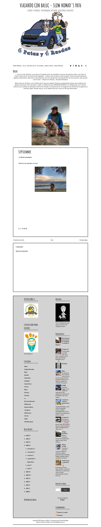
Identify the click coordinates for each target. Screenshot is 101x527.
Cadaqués (27, 381)
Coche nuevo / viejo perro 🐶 (65, 462)
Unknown (60, 515)
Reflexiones (40, 66)
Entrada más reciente (18, 240)
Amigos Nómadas (29, 369)
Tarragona (27, 410)
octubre (29, 455)
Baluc (63, 371)
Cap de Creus (28, 384)
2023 (27, 435)
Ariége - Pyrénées (65, 432)
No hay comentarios (26, 157)
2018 (27, 475)
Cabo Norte (27, 378)
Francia (26, 386)
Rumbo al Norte (49, 66)
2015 (27, 485)
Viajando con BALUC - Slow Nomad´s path (50, 5)
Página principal (17, 66)
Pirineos (26, 392)
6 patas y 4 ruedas (63, 512)
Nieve (26, 389)
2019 (27, 472)
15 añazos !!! (65, 349)
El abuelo (64, 363)
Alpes (25, 366)
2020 (27, 445)
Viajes (26, 419)
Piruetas (26, 395)
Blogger (62, 499)
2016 (27, 482)
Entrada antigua (84, 240)
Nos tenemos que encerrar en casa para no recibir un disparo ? (63, 341)
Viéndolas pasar (28, 421)
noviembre (30, 452)
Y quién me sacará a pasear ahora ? (65, 402)
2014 (27, 488)
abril (28, 468)
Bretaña (26, 375)
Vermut (26, 416)
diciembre (30, 449)
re (25, 398)
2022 (27, 439)
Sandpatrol (43, 522)
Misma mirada (64, 445)
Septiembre (24, 151)
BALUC (24, 66)
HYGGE (64, 385)
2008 (27, 491)
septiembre (30, 458)
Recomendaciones (29, 401)
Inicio (52, 240)
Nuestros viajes (31, 66)
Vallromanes (27, 413)
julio (28, 465)
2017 (27, 478)
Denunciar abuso (30, 499)
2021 (27, 442)
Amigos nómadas (58, 66)
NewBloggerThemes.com (59, 522)
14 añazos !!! (65, 417)
